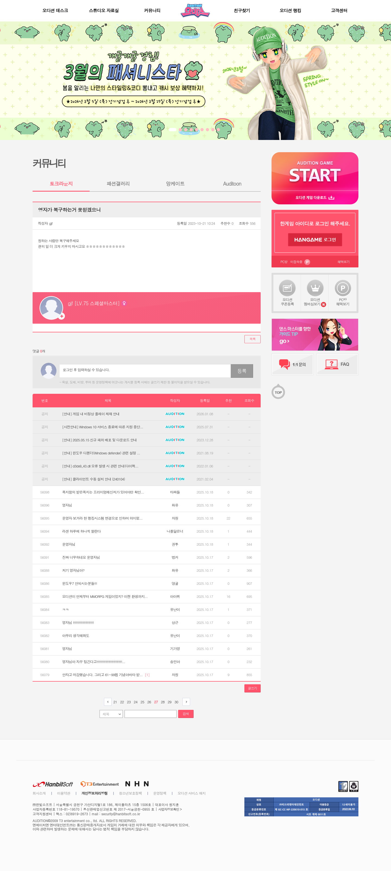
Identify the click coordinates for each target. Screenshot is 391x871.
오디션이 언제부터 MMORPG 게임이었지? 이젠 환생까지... (104, 596)
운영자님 (68, 544)
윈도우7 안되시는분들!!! (79, 583)
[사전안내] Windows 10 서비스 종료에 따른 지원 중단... (102, 427)
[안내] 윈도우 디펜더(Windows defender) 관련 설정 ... (101, 453)
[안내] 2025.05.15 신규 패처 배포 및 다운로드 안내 (99, 440)
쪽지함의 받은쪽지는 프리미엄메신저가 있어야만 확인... (103, 492)
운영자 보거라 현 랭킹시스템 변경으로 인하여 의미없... (102, 518)
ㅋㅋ (65, 609)
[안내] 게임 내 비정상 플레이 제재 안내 (90, 414)
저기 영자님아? (73, 570)
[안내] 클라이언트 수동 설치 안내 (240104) (93, 479)
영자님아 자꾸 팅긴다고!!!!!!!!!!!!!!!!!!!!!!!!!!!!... (93, 662)
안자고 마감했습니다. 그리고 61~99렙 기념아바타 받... (106, 675)
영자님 (67, 505)
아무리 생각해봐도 (75, 635)
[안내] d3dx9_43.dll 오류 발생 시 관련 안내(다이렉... (100, 466)
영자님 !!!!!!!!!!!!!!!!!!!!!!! (78, 622)
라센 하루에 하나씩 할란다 (81, 531)
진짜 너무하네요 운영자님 (81, 557)
